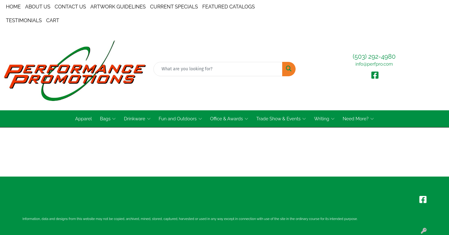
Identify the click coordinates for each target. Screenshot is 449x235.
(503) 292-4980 (374, 56)
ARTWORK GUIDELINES (118, 7)
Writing (324, 118)
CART (52, 20)
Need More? (358, 118)
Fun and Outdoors (180, 118)
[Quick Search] (217, 69)
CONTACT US (70, 7)
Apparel (83, 118)
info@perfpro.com (374, 64)
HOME (13, 7)
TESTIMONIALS (24, 20)
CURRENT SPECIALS (174, 7)
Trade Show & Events (281, 118)
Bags (108, 118)
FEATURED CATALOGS (228, 7)
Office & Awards (229, 118)
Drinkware (137, 118)
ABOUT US (38, 7)
